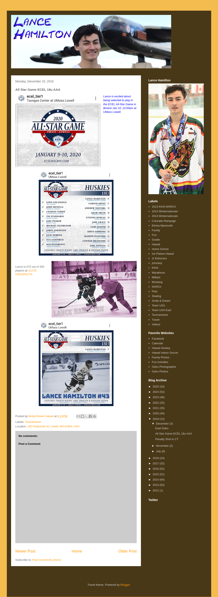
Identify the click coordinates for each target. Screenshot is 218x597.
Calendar (157, 343)
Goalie (156, 239)
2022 (156, 402)
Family (156, 230)
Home (77, 551)
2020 (156, 413)
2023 (156, 397)
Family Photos (160, 357)
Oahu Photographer (164, 366)
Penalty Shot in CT (166, 439)
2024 (156, 391)
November (163, 445)
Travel (155, 319)
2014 (156, 479)
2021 (156, 408)
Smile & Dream (161, 300)
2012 (156, 490)
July (159, 451)
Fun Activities (160, 362)
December (163, 423)
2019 (156, 418)
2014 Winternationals (165, 216)
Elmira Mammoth (162, 225)
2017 (156, 463)
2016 (156, 468)
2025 (156, 386)
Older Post (127, 551)
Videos (156, 324)
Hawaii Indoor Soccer (165, 352)
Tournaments (33, 421)
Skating (156, 296)
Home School (160, 249)
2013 (156, 484)
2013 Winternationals (165, 211)
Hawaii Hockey (161, 348)
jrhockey (157, 263)
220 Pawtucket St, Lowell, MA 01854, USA (53, 426)
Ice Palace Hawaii (163, 253)
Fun (154, 235)
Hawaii (156, 244)
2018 (156, 458)
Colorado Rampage (164, 220)
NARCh (156, 286)
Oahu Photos (160, 371)
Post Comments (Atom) (46, 559)
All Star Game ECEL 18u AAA (173, 433)
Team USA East (161, 310)
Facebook (158, 338)
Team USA (158, 305)
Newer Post (25, 551)
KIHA (155, 267)
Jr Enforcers (159, 258)
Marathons (158, 272)
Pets (154, 291)
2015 (156, 474)
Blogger (125, 584)
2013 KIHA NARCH (164, 206)
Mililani (156, 277)
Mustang (157, 282)
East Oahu (161, 428)
